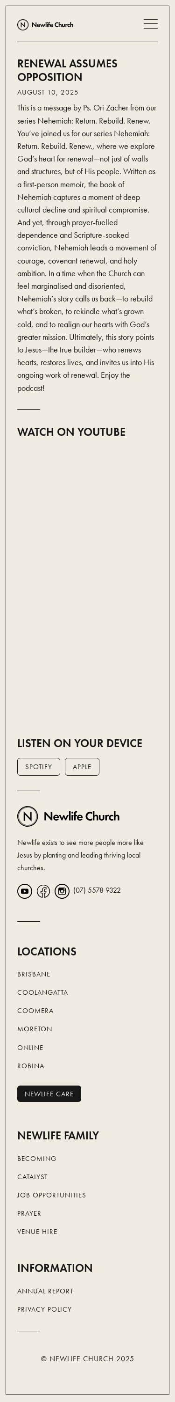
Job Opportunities (51, 1195)
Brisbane (33, 974)
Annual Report (45, 1291)
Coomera (35, 1010)
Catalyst (32, 1177)
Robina (30, 1066)
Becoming (36, 1158)
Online (30, 1047)
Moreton (34, 1029)
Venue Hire (37, 1231)
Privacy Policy (44, 1309)
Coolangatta (42, 992)
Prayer (29, 1213)
